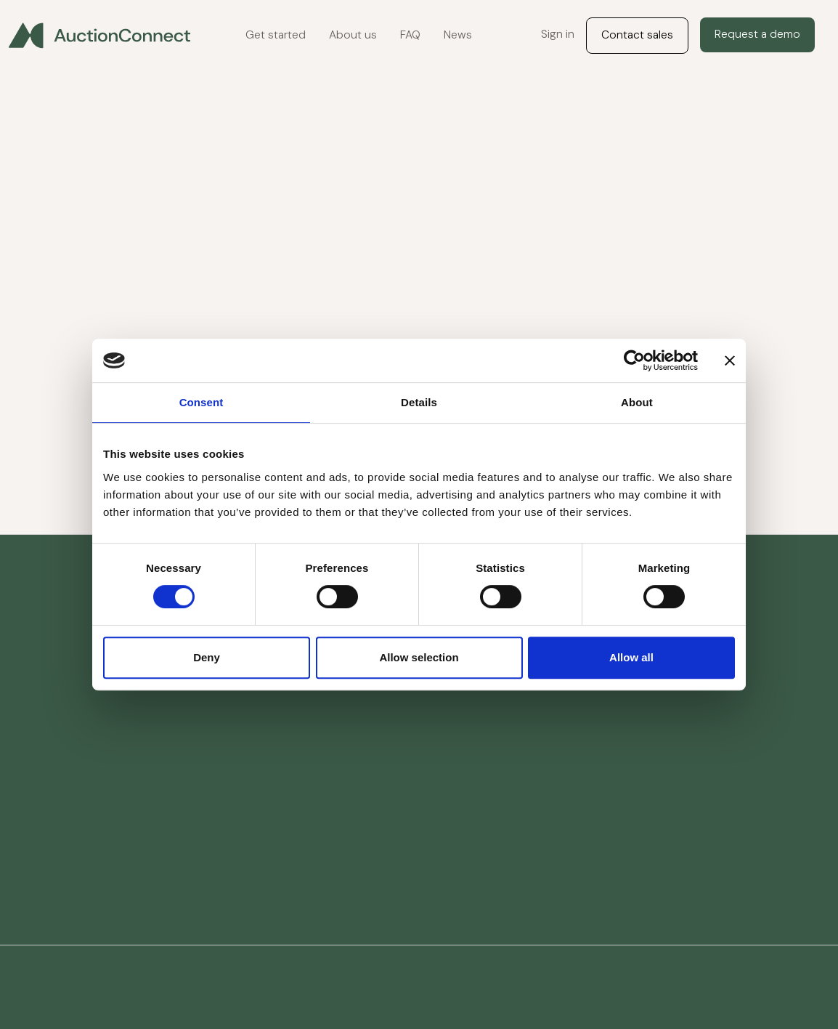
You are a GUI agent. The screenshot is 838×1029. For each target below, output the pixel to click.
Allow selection (418, 657)
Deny (206, 657)
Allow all (631, 657)
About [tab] (637, 402)
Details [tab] (419, 402)
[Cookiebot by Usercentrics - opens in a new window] (634, 360)
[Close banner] (730, 360)
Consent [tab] (201, 402)
